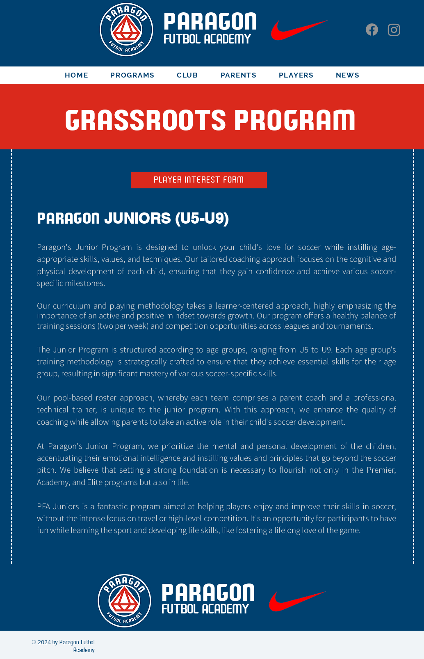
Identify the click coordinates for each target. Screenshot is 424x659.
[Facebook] (372, 29)
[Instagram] (394, 29)
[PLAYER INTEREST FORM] (199, 180)
